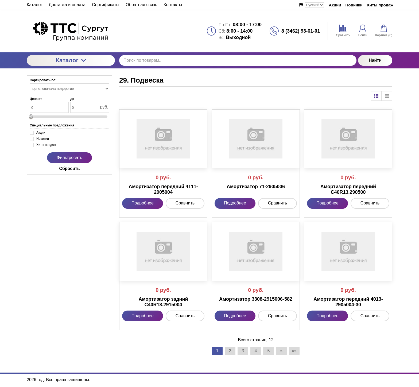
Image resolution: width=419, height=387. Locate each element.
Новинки (354, 5)
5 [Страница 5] (268, 351)
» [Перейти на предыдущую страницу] (281, 351)
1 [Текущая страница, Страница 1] (217, 351)
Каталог (71, 60)
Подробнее (142, 203)
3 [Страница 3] (243, 351)
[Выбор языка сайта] (314, 4)
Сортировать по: (43, 80)
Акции (335, 5)
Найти (375, 60)
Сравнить (185, 203)
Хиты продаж (380, 5)
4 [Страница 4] (256, 351)
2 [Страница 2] (230, 351)
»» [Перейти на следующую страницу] (294, 351)
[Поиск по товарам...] (237, 60)
